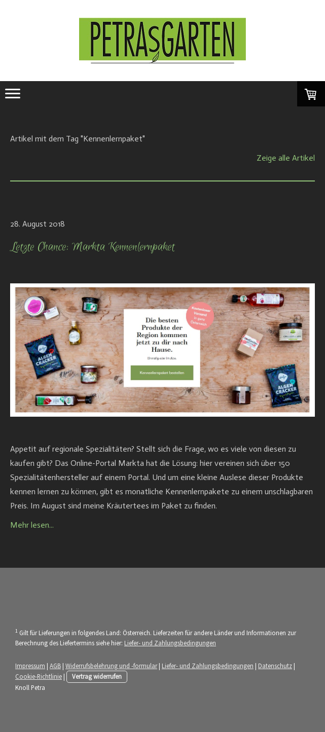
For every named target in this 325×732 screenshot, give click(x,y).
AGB (55, 666)
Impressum (30, 666)
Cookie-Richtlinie (38, 676)
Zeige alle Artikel (286, 158)
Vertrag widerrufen (97, 676)
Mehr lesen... (32, 525)
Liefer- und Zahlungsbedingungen (170, 643)
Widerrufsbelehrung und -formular (111, 666)
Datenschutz (275, 666)
